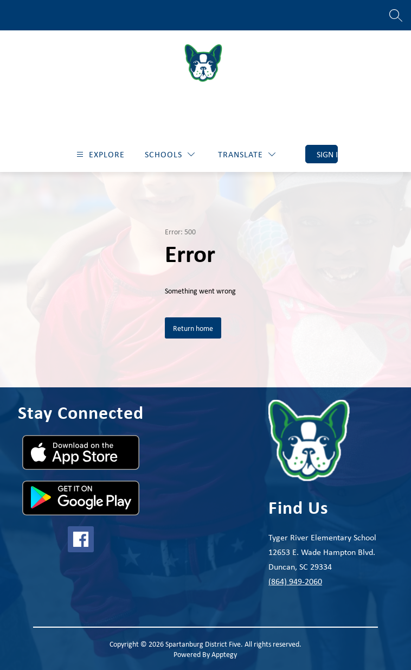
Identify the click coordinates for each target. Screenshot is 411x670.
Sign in (327, 154)
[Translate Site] (246, 154)
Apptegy (224, 654)
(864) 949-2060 (295, 581)
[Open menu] (99, 154)
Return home (193, 328)
